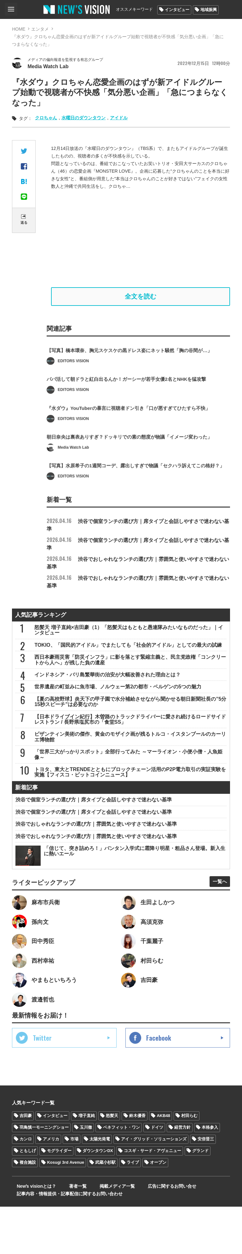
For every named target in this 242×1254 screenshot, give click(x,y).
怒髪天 (112, 1163)
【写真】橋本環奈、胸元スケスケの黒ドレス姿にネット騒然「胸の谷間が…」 (135, 372)
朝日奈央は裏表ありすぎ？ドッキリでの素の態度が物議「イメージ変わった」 (135, 462)
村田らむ (189, 1163)
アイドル (119, 119)
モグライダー (59, 1198)
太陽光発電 (99, 1186)
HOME (18, 29)
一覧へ (217, 922)
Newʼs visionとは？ (31, 1233)
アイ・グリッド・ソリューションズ (154, 1186)
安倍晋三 (206, 1186)
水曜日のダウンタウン (83, 119)
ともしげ (28, 1198)
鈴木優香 (137, 1163)
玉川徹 (86, 1174)
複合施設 (28, 1209)
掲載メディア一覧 (100, 1233)
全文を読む (140, 299)
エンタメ (40, 29)
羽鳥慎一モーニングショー (44, 1174)
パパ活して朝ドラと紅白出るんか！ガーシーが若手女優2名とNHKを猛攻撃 (132, 402)
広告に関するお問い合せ (148, 1233)
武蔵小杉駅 (105, 1209)
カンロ (26, 1186)
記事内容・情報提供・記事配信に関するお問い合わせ (65, 1241)
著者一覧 (67, 1233)
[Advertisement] (140, 240)
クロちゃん (46, 119)
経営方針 (182, 1174)
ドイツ (157, 1174)
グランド (200, 1198)
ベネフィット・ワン (121, 1174)
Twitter (42, 1085)
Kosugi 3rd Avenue (65, 1209)
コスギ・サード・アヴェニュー (152, 1198)
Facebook (158, 1085)
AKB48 (163, 1163)
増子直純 (86, 1163)
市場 (74, 1186)
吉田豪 (26, 1163)
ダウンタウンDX (98, 1198)
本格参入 (210, 1174)
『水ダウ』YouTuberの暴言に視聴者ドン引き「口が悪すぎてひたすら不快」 (134, 432)
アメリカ (51, 1186)
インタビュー (177, 9)
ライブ (133, 1209)
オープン (158, 1209)
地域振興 (208, 9)
